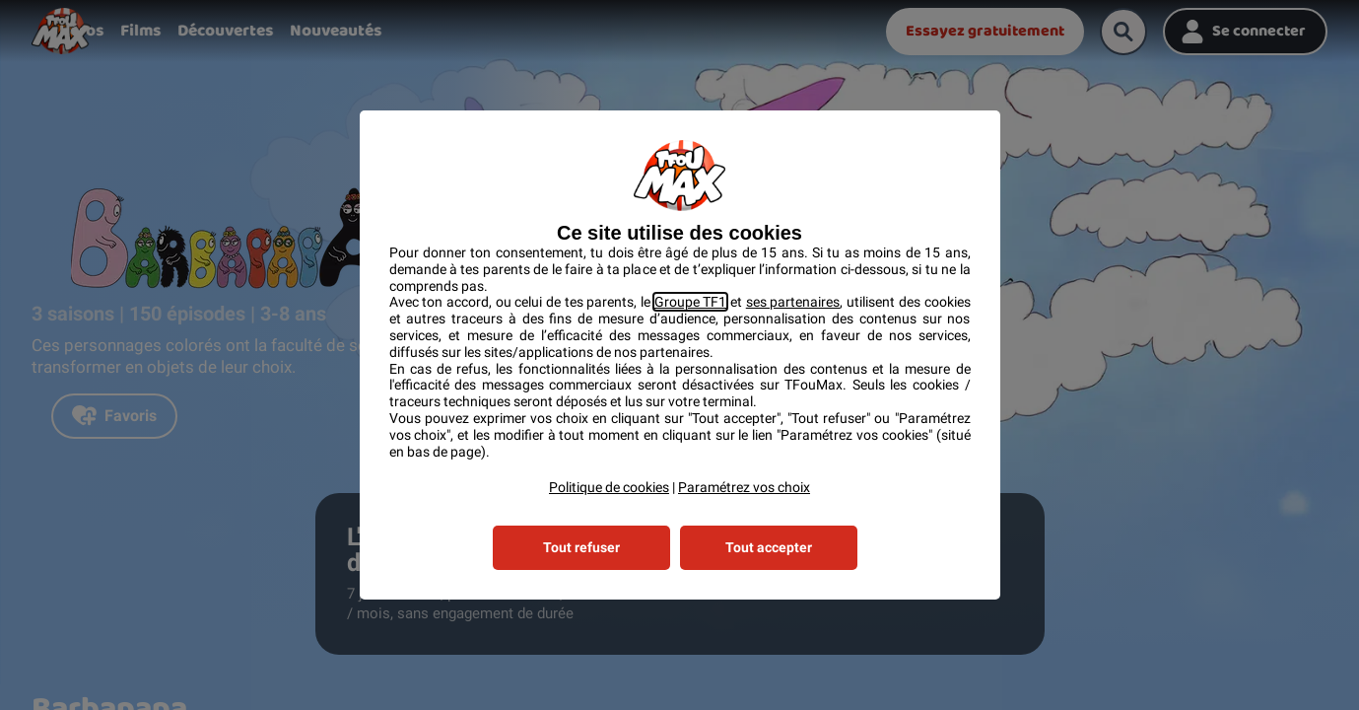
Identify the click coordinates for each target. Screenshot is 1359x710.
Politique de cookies (609, 487)
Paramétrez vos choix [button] (744, 487)
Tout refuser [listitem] (581, 547)
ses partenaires (793, 302)
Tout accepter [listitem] (768, 547)
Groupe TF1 (690, 302)
